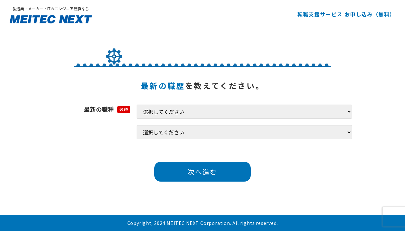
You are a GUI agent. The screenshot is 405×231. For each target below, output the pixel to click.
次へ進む (202, 171)
